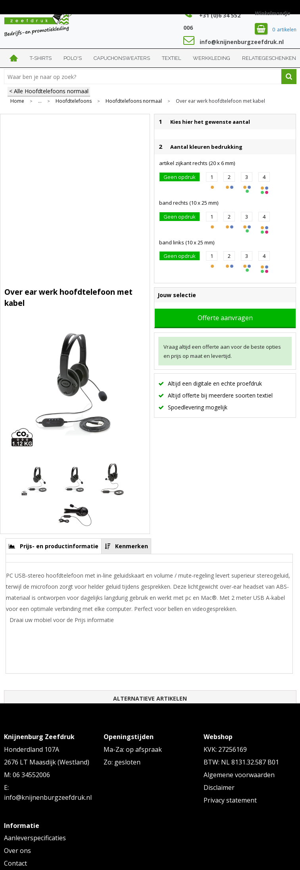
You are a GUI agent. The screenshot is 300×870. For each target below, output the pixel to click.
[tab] (54, 546)
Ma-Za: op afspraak (133, 749)
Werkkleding (211, 58)
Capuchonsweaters (122, 58)
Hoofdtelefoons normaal (134, 101)
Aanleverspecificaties (35, 838)
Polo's (72, 58)
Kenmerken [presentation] (131, 546)
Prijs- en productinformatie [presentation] (59, 546)
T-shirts (41, 58)
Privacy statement (230, 800)
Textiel (171, 58)
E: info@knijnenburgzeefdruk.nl (48, 792)
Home (14, 58)
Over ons (17, 850)
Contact (15, 863)
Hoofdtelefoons (74, 101)
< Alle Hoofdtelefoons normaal (48, 91)
